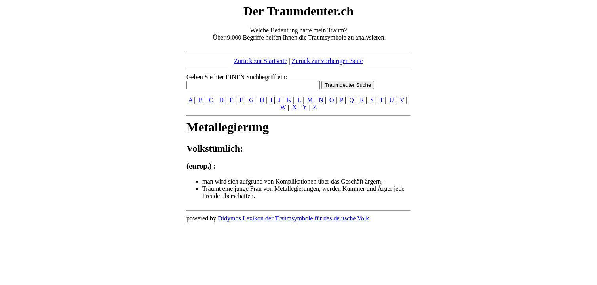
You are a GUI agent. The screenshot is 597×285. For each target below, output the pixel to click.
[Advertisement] (138, 122)
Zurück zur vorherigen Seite (327, 60)
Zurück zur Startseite (260, 60)
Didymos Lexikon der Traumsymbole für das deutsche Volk (293, 218)
